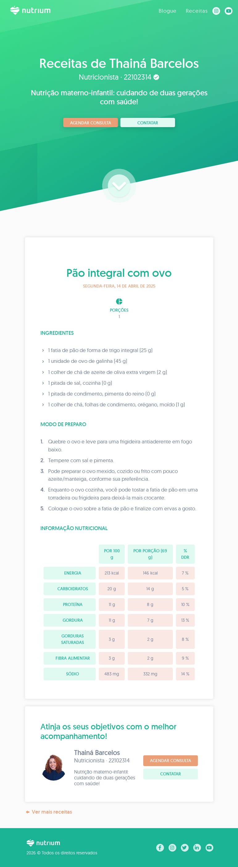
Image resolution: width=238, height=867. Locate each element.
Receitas (197, 10)
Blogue (168, 10)
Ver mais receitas (48, 812)
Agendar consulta (90, 123)
